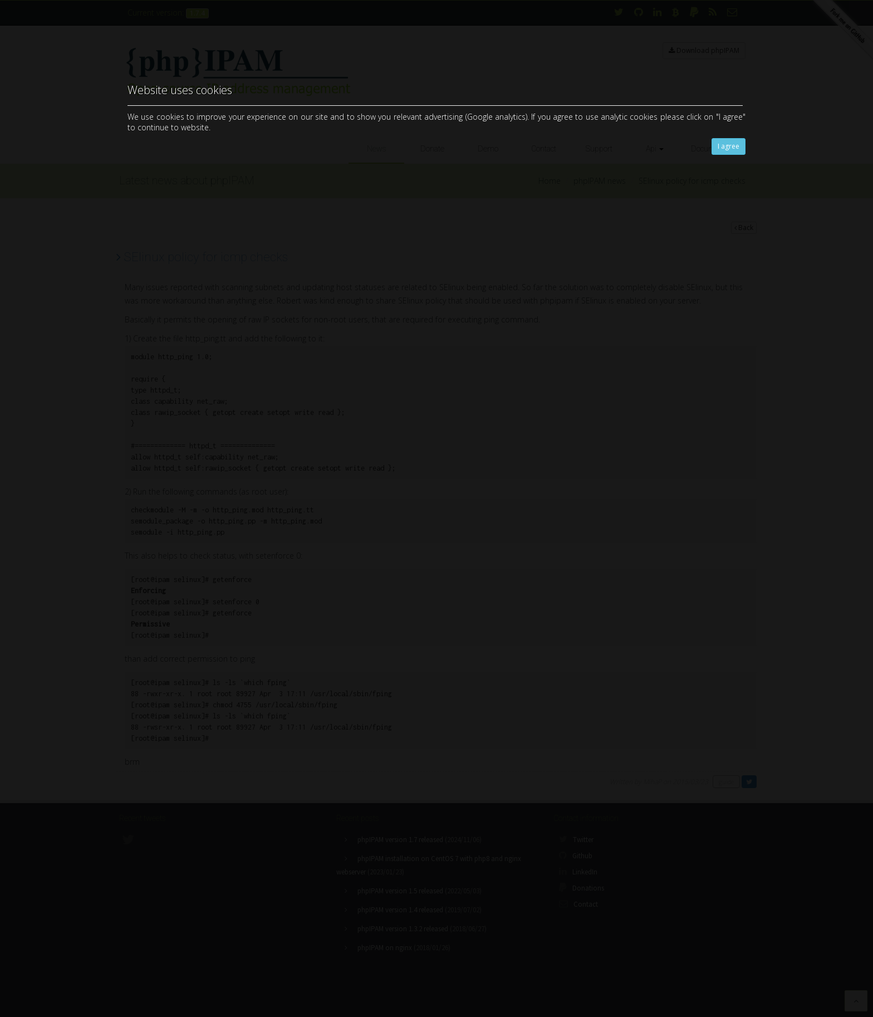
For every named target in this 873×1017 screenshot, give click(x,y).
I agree (728, 146)
